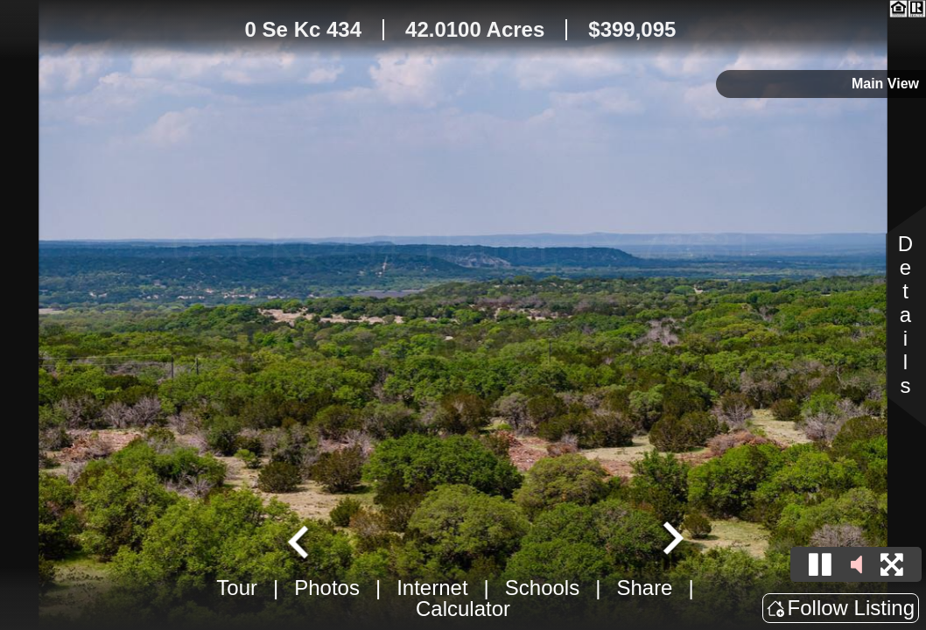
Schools (542, 587)
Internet (431, 587)
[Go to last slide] (300, 540)
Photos (327, 587)
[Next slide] (671, 540)
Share (644, 587)
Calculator (463, 608)
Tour (236, 587)
